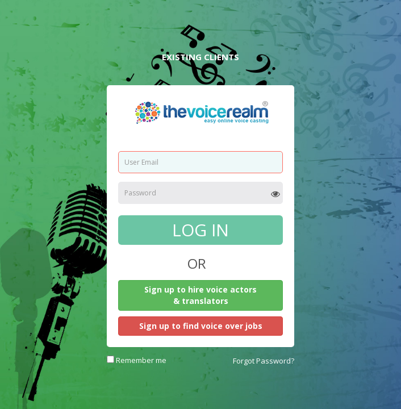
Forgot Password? (263, 361)
